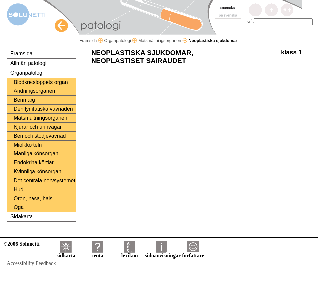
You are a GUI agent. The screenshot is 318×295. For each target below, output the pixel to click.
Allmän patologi (28, 63)
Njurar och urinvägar (38, 127)
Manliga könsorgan (36, 153)
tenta (97, 253)
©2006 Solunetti (21, 244)
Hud (18, 189)
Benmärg (24, 100)
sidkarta (65, 253)
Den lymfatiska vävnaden (43, 109)
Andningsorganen (34, 91)
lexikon (129, 253)
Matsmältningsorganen (162, 40)
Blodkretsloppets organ (41, 82)
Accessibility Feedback (31, 263)
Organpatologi (120, 40)
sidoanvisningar (163, 253)
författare (193, 253)
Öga (19, 207)
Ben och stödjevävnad (40, 136)
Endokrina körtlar (34, 162)
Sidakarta (21, 216)
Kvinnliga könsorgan (37, 171)
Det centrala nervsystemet (44, 180)
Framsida (91, 40)
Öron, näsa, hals (33, 198)
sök (250, 21)
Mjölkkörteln (28, 145)
